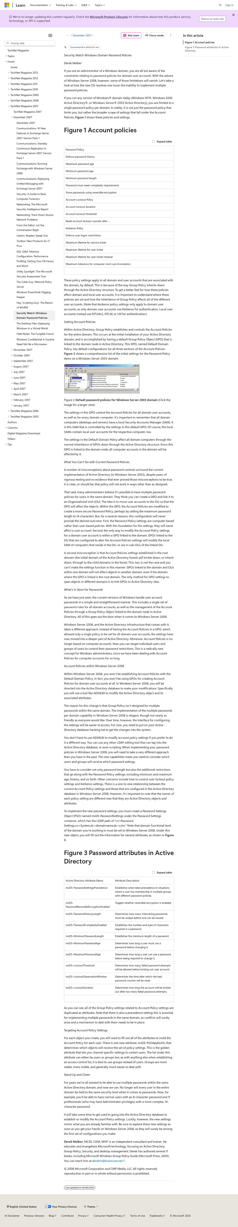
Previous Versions (34, 1215)
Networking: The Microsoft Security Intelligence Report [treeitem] (32, 206)
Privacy (82, 1215)
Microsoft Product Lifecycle (109, 17)
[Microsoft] (7, 5)
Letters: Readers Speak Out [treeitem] (32, 235)
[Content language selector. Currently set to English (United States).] (22, 1206)
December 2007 (82, 35)
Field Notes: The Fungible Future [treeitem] (35, 333)
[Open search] (220, 5)
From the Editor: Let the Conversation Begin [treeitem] (30, 227)
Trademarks (156, 1215)
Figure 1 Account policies (199, 42)
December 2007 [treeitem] (26, 123)
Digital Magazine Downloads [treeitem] (24, 433)
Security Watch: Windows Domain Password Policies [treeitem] (32, 315)
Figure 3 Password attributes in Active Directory (207, 48)
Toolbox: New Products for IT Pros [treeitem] (33, 243)
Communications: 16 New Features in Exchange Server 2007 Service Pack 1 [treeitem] (33, 133)
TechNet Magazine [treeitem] (18, 50)
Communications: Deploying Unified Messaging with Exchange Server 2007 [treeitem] (33, 183)
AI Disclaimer (12, 1215)
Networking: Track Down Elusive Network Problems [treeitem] (35, 217)
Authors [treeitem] (12, 422)
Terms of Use (137, 1215)
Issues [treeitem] (14, 67)
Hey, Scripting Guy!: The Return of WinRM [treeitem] (35, 305)
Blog (51, 1215)
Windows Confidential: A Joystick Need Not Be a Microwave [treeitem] (35, 342)
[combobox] (30, 43)
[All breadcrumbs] (67, 35)
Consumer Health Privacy (108, 1215)
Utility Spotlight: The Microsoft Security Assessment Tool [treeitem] (34, 274)
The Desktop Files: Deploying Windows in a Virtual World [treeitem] (33, 326)
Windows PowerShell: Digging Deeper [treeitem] (34, 294)
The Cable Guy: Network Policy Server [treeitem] (34, 284)
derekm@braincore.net (107, 1161)
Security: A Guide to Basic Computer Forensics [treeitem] (31, 196)
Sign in (229, 5)
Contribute (67, 1215)
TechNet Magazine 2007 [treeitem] (28, 111)
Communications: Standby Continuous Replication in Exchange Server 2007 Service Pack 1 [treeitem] (34, 151)
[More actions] (170, 35)
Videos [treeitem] (11, 438)
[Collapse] (50, 35)
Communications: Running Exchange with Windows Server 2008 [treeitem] (35, 168)
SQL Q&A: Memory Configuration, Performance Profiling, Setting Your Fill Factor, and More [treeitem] (35, 259)
